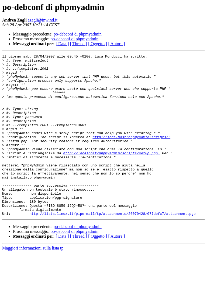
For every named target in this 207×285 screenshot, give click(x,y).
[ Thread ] (78, 43)
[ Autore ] (116, 43)
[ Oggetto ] (97, 43)
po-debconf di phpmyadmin (78, 34)
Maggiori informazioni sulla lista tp (33, 280)
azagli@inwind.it (42, 20)
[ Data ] (62, 43)
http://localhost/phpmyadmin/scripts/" (131, 153)
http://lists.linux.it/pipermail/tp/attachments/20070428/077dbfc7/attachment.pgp (112, 245)
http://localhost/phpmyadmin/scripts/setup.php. (111, 173)
